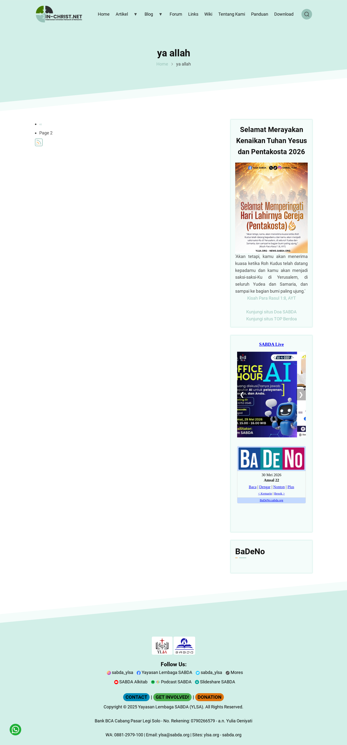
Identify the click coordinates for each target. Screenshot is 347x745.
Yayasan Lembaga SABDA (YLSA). (171, 706)
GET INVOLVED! (172, 697)
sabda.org (231, 734)
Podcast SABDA (171, 681)
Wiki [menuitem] (208, 14)
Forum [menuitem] (176, 14)
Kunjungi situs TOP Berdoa (271, 318)
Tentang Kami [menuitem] (231, 14)
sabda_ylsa (120, 672)
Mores (234, 672)
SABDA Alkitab (130, 681)
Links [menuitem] (193, 14)
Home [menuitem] (104, 14)
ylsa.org (211, 734)
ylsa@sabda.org (174, 734)
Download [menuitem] (284, 14)
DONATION (209, 697)
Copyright (113, 706)
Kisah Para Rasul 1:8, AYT (271, 298)
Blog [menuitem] (152, 15)
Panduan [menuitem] (259, 14)
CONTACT (136, 697)
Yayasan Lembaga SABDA (164, 672)
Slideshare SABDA (215, 681)
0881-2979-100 (128, 734)
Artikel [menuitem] (125, 15)
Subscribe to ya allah (39, 142)
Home (162, 63)
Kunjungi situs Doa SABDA (271, 311)
